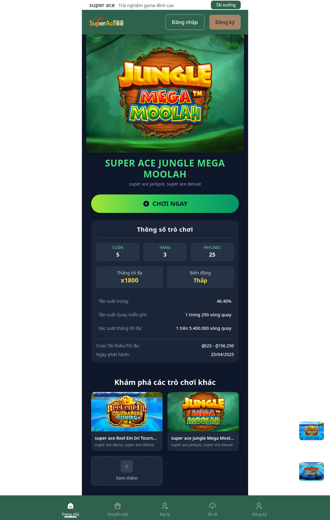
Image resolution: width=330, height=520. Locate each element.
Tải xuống (226, 5)
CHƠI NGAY (165, 203)
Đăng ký (225, 22)
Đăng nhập (185, 22)
